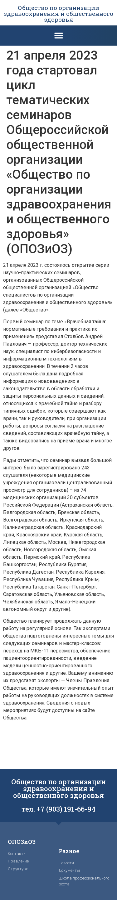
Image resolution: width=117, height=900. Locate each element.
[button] (58, 36)
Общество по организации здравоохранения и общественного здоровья (58, 13)
